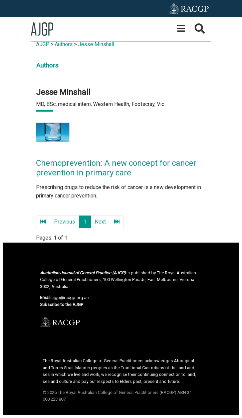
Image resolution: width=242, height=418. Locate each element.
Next (100, 222)
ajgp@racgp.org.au (70, 297)
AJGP (42, 44)
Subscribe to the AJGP (61, 304)
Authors (64, 44)
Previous (64, 222)
